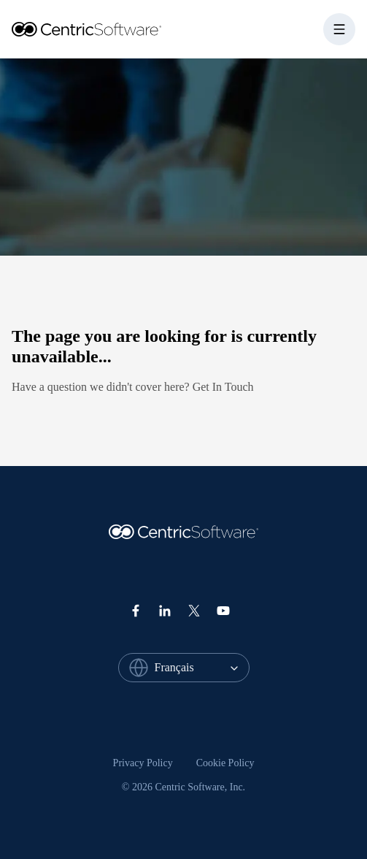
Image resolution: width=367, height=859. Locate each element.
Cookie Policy (225, 762)
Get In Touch (223, 387)
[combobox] (202, 667)
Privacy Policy (143, 762)
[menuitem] (143, 763)
